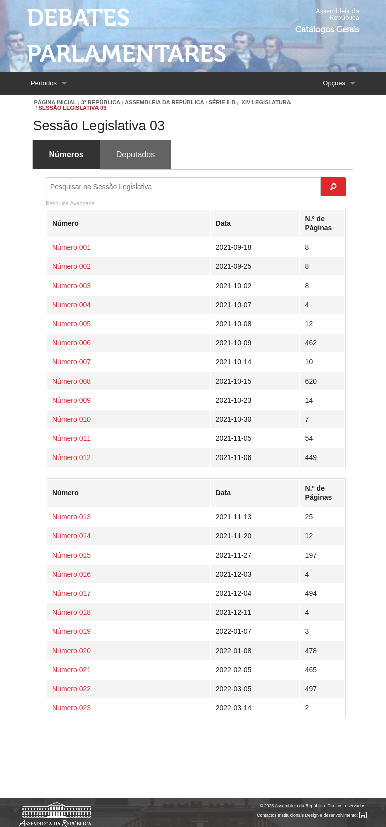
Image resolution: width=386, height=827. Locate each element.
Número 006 (71, 343)
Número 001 (71, 247)
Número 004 (71, 305)
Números (66, 154)
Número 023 (71, 708)
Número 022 (71, 689)
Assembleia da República (164, 102)
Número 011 (71, 438)
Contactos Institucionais (280, 815)
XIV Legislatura (265, 102)
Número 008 (71, 381)
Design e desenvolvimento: (336, 815)
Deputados (135, 154)
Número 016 (71, 574)
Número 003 (71, 286)
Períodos (44, 83)
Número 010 (71, 419)
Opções (334, 83)
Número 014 (71, 536)
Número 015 (71, 555)
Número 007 (71, 362)
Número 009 (71, 400)
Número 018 (71, 612)
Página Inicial (55, 102)
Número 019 (71, 631)
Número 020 (71, 651)
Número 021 (71, 670)
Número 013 (71, 517)
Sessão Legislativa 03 (72, 108)
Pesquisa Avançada (70, 203)
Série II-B (222, 102)
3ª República (100, 102)
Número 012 (71, 457)
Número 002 (71, 266)
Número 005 (71, 324)
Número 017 (71, 593)
